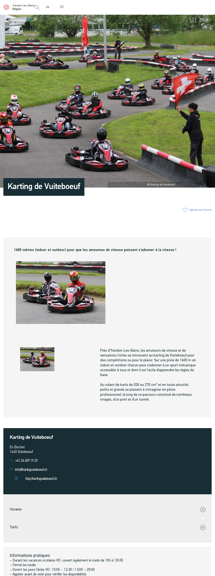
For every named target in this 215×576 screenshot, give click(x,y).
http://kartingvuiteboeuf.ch (41, 479)
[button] (37, 7)
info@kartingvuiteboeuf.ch (31, 470)
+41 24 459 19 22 (26, 461)
